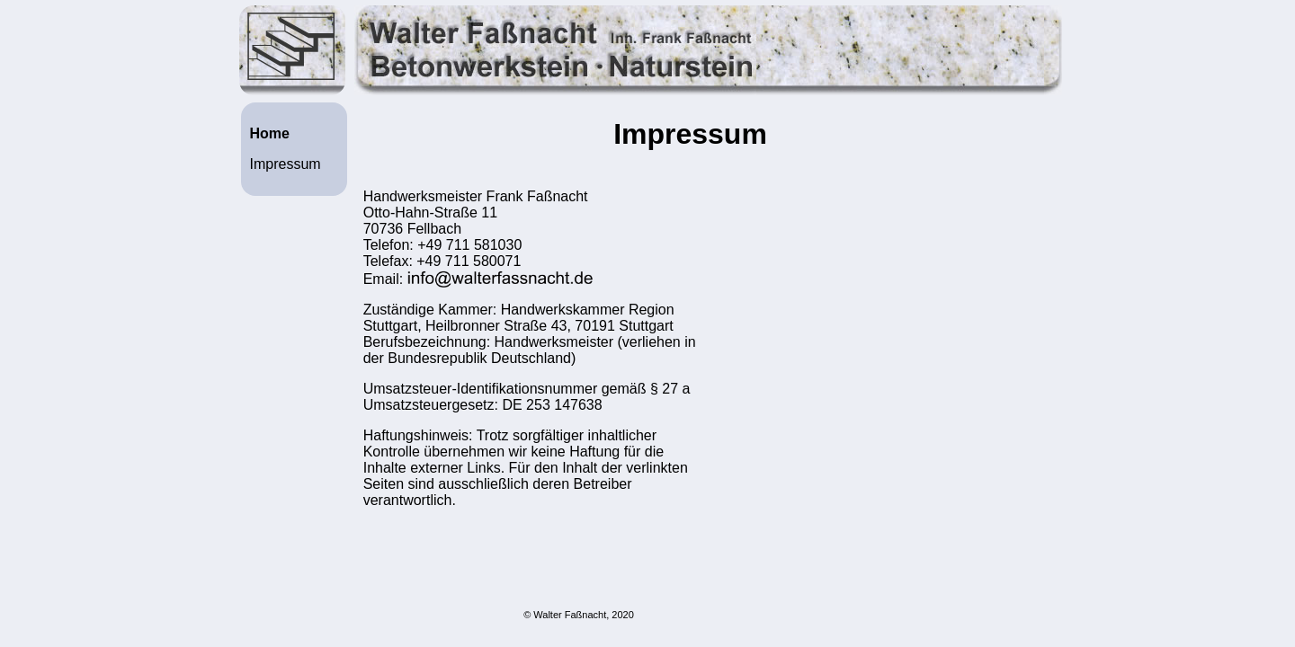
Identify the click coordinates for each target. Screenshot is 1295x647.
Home (270, 133)
